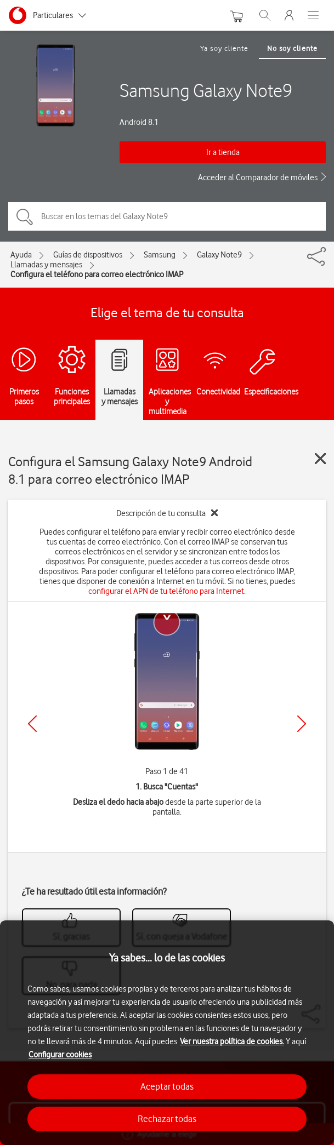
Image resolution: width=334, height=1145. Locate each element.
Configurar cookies (60, 1055)
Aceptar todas (167, 1086)
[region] (167, 1032)
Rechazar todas (167, 1118)
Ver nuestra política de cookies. (232, 1041)
